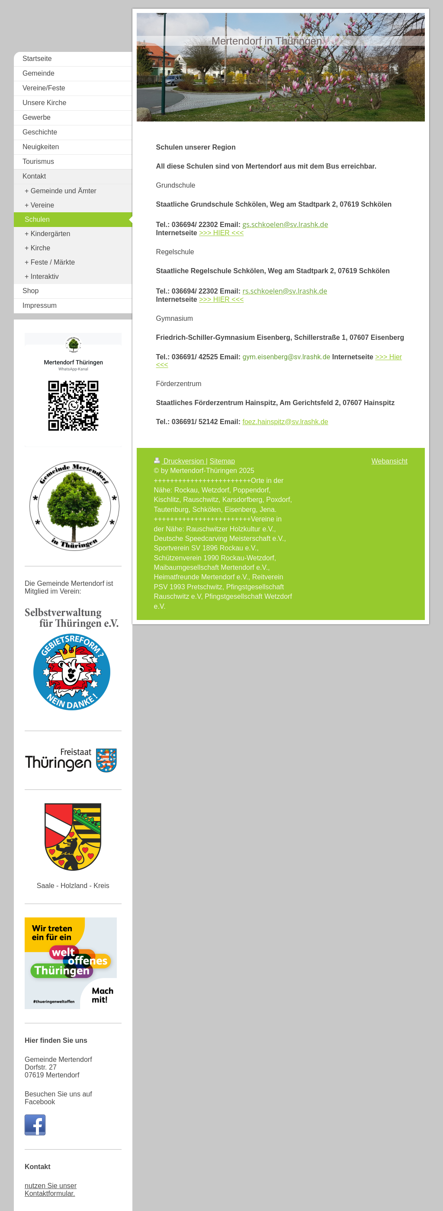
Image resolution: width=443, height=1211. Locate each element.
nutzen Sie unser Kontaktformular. (51, 1189)
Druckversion (180, 461)
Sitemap (222, 461)
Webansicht (390, 461)
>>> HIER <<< (221, 232)
